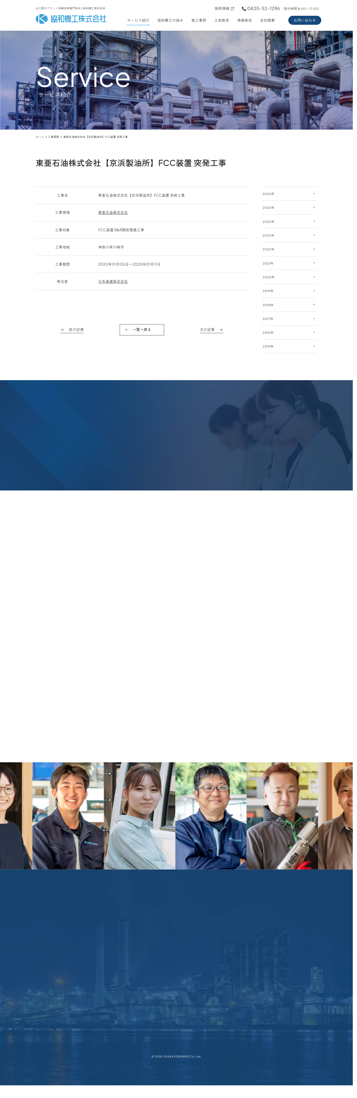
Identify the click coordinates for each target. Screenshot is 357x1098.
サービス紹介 (138, 20)
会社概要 (267, 20)
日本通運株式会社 (113, 281)
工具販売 (221, 20)
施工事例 (198, 20)
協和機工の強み (170, 20)
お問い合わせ (305, 20)
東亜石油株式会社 (113, 212)
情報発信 (244, 20)
